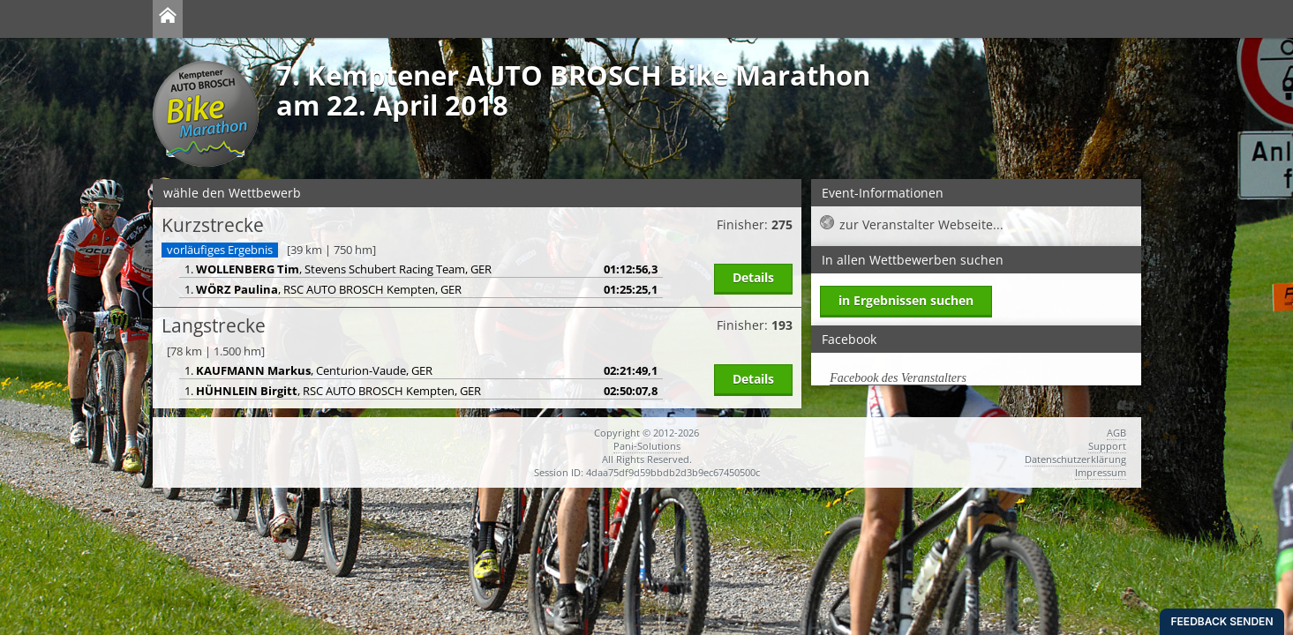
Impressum (1100, 472)
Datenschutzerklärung (1075, 459)
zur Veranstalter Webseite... (921, 224)
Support (1107, 445)
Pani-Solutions (646, 445)
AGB (1116, 432)
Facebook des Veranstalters (898, 378)
